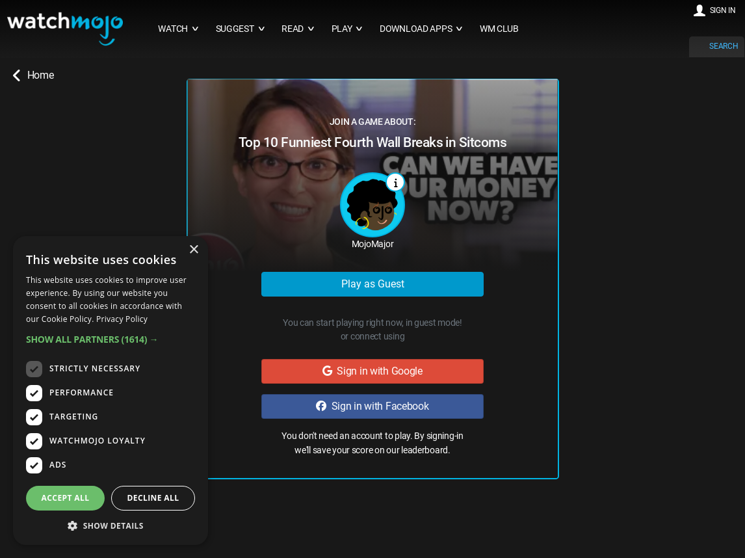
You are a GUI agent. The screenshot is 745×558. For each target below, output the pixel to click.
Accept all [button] (66, 497)
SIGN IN (723, 10)
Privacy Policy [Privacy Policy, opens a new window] (122, 319)
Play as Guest (372, 284)
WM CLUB (499, 28)
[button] (110, 339)
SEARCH (723, 46)
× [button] (193, 250)
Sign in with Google (372, 371)
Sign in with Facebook (372, 406)
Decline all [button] (153, 497)
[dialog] (110, 390)
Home (33, 75)
